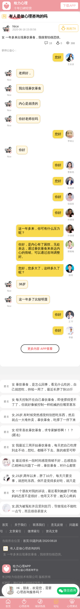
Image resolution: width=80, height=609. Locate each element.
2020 (46, 541)
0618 (53, 541)
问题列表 (36, 541)
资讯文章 (52, 531)
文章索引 (15, 531)
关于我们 (20, 524)
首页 (5, 524)
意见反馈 (57, 524)
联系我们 (39, 524)
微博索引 (34, 531)
